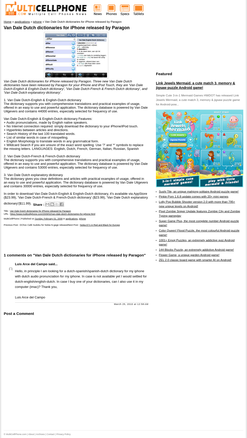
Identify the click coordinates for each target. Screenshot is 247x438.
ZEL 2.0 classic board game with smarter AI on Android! (195, 260)
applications (72, 219)
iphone (82, 219)
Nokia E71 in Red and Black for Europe (100, 225)
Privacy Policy (63, 434)
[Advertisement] (62, 239)
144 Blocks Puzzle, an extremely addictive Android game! (196, 249)
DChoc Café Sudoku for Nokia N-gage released (44, 225)
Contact (51, 434)
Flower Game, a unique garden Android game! (189, 255)
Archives (40, 434)
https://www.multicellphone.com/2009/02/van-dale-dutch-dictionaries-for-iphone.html (52, 214)
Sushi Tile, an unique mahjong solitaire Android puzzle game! (199, 191)
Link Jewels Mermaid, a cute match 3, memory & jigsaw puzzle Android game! (195, 85)
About (31, 434)
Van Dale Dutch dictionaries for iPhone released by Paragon (67, 27)
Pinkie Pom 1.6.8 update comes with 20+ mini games (193, 196)
